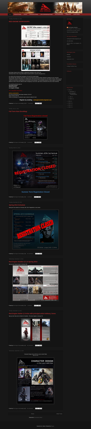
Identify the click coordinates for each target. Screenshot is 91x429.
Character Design (17, 14)
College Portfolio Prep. (72, 66)
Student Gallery (76, 14)
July (71, 96)
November (72, 91)
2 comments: (30, 103)
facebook (69, 56)
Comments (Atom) (38, 417)
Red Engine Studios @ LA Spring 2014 (23, 262)
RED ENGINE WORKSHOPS (19, 21)
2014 (69, 89)
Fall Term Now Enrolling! (18, 111)
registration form (70, 59)
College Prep (68, 14)
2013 (69, 101)
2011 (69, 105)
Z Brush (25, 14)
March (71, 98)
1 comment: (29, 196)
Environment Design (34, 14)
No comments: (30, 253)
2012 (69, 103)
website (68, 54)
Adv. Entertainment (59, 14)
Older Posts (59, 413)
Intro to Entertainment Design (47, 14)
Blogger (52, 426)
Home (10, 14)
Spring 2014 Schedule (17, 205)
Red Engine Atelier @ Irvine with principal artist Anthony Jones (32, 313)
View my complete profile (72, 32)
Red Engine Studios (73, 27)
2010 (69, 107)
